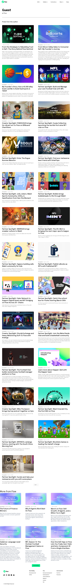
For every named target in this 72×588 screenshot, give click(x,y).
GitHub (30, 574)
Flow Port (58, 572)
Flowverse (59, 574)
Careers (44, 580)
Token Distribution (46, 576)
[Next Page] (36, 485)
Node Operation (46, 574)
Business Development (47, 572)
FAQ (43, 582)
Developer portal (32, 572)
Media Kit (44, 578)
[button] (38, 2)
